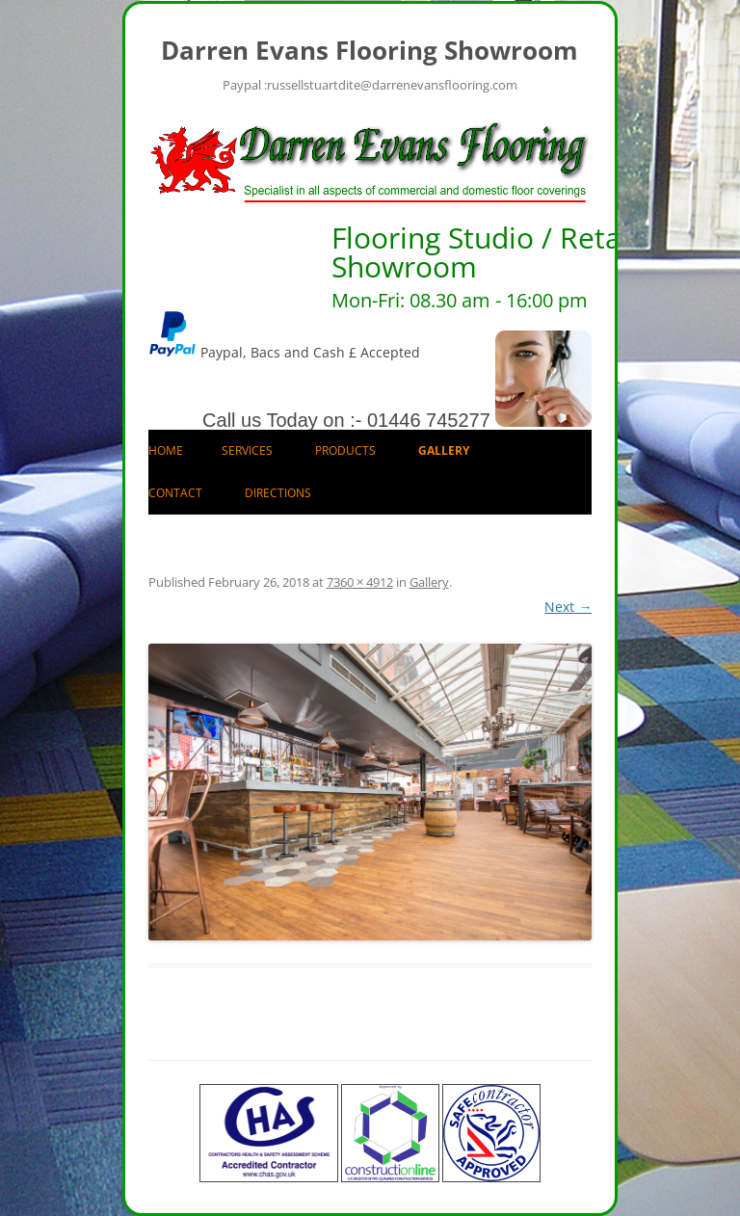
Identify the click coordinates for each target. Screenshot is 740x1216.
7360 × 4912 (360, 582)
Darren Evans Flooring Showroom (369, 50)
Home (165, 450)
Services (247, 450)
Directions (278, 493)
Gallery (443, 450)
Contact (175, 493)
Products (345, 450)
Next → (568, 606)
